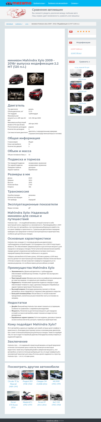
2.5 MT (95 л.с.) (76, 53)
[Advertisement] (35, 45)
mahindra (19, 24)
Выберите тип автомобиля (58, 3)
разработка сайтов (52, 420)
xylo (27, 24)
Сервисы (74, 3)
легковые (9, 24)
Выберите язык (39, 3)
